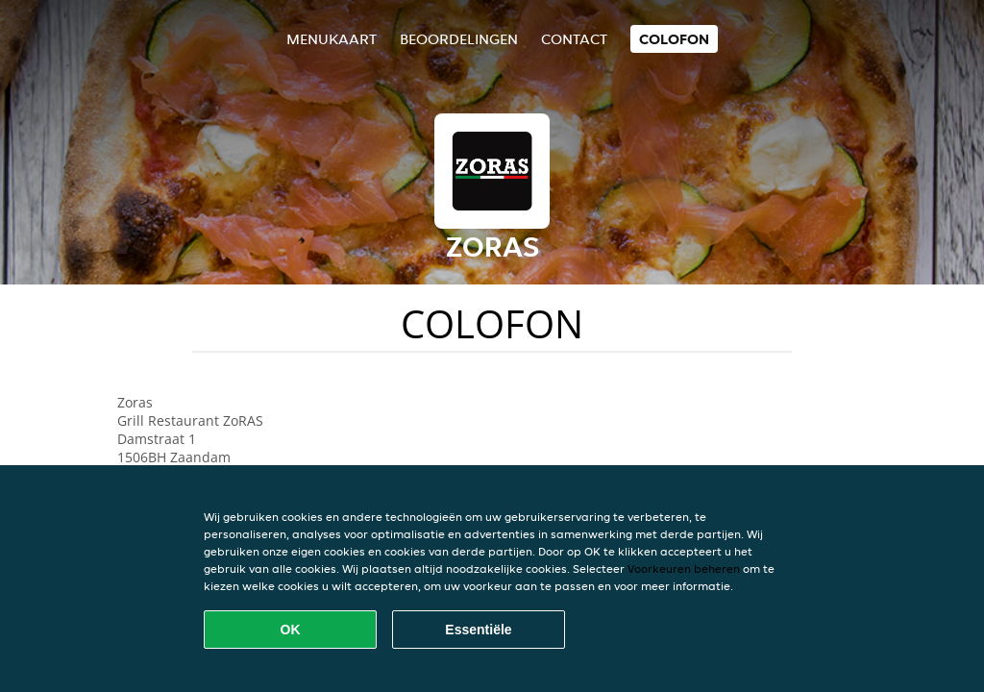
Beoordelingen (459, 39)
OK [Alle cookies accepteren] (291, 629)
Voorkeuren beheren (683, 568)
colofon (674, 39)
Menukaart (331, 39)
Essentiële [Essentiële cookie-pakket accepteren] (478, 629)
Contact (574, 39)
